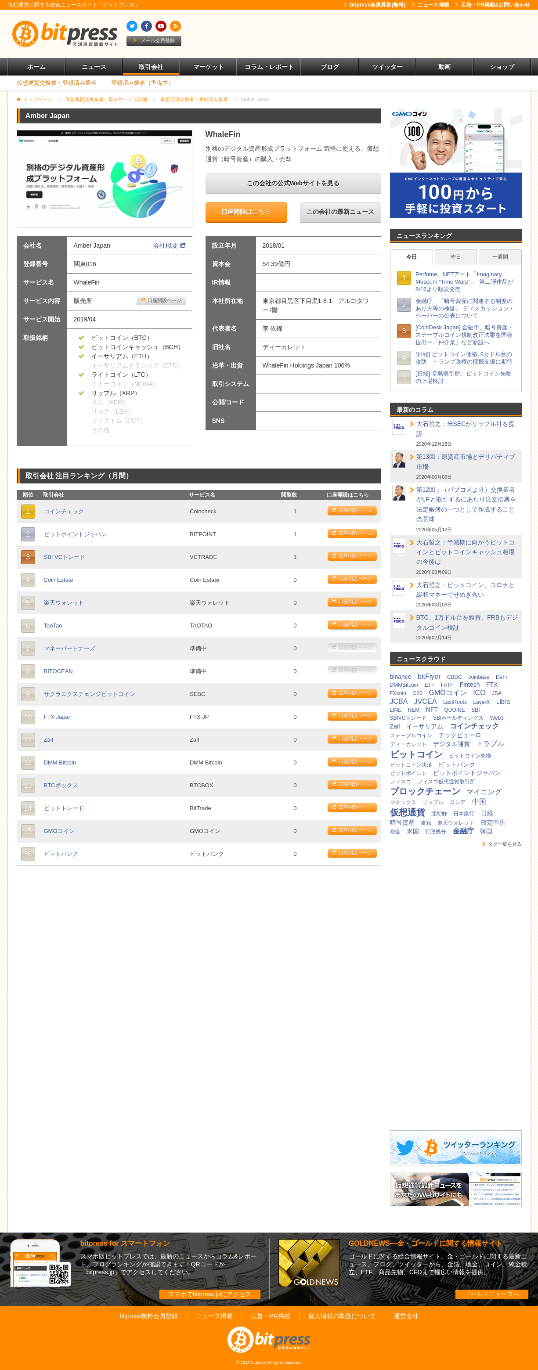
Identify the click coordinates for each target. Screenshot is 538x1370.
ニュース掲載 (430, 5)
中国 (479, 801)
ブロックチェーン (425, 791)
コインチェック (64, 511)
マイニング (484, 792)
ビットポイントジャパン (75, 534)
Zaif (49, 739)
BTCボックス (61, 785)
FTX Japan (58, 717)
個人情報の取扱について (342, 1316)
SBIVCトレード (408, 718)
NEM (414, 710)
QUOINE (454, 710)
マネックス (403, 802)
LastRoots (455, 702)
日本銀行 (463, 814)
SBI (475, 710)
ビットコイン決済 (411, 765)
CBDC (454, 677)
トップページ (37, 99)
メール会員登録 (154, 40)
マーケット (208, 66)
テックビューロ (459, 735)
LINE (396, 710)
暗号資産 (402, 822)
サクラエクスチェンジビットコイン (89, 694)
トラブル (490, 743)
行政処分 (435, 832)
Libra (503, 701)
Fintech (470, 684)
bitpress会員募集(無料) (375, 5)
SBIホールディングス (458, 718)
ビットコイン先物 (470, 756)
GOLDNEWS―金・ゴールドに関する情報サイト (425, 1243)
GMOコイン (59, 831)
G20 (417, 693)
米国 (413, 831)
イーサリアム (424, 726)
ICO (479, 692)
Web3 (497, 718)
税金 (395, 832)
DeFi (501, 677)
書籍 (426, 823)
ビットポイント (408, 773)
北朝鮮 (439, 814)
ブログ (330, 66)
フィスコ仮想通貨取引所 (446, 782)
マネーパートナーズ (69, 648)
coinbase (478, 677)
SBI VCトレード (65, 557)
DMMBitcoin (404, 685)
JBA (497, 693)
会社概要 (169, 245)
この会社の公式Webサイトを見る (293, 183)
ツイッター (387, 66)
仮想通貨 (407, 812)
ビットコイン (416, 754)
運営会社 (406, 1316)
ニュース (94, 66)
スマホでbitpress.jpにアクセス (210, 1294)
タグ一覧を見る (502, 844)
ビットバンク (61, 854)
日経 (487, 813)
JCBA (399, 701)
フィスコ (400, 782)
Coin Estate (58, 580)
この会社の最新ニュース (340, 211)
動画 (444, 66)
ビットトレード (64, 808)
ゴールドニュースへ (492, 1294)
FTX (492, 684)
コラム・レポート (269, 66)
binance (401, 676)
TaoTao (53, 625)
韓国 (486, 831)
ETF (430, 685)
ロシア (458, 802)
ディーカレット (408, 744)
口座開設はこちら (246, 211)
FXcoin (398, 693)
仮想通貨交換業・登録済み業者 (57, 82)
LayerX (481, 702)
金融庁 (463, 831)
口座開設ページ (161, 300)
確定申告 (493, 822)
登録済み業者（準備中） (142, 82)
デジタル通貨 (451, 743)
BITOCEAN (58, 671)
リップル (433, 802)
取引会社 (151, 66)
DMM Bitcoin (60, 762)
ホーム (36, 66)
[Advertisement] (370, 34)
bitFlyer (429, 676)
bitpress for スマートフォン (125, 1243)
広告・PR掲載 (270, 1316)
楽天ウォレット (64, 602)
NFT (432, 709)
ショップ (502, 66)
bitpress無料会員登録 (148, 1316)
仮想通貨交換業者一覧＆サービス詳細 (106, 99)
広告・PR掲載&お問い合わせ (492, 5)
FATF (447, 685)
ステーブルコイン (411, 735)
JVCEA (425, 701)
